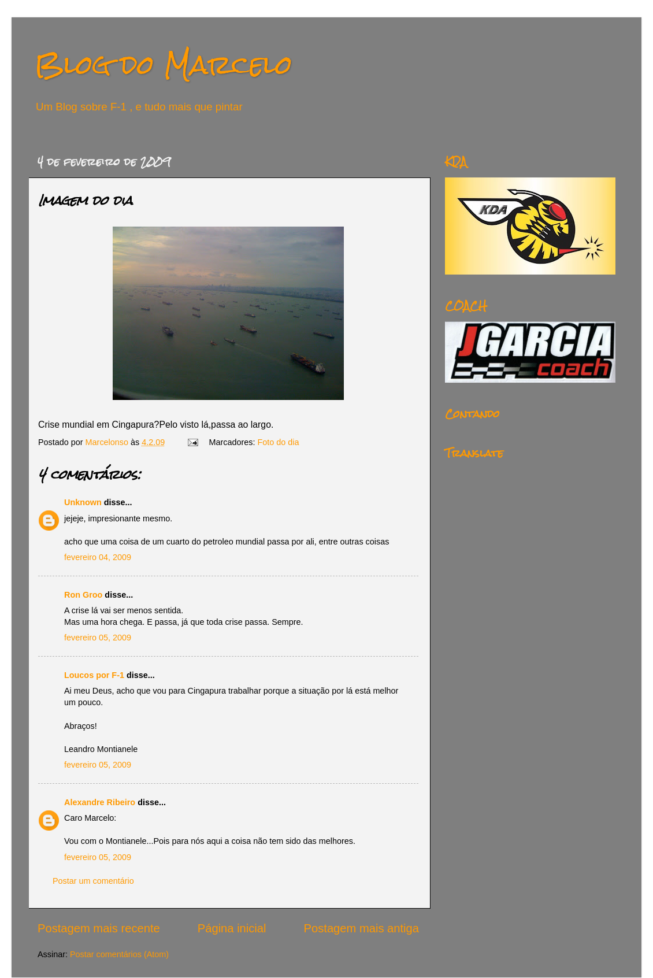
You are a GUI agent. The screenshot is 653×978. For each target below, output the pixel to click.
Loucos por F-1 (94, 675)
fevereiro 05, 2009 (97, 637)
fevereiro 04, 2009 (97, 557)
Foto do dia (278, 442)
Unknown (83, 502)
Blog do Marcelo (163, 64)
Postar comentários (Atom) (119, 954)
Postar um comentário (93, 881)
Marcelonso (108, 442)
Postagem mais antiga (361, 928)
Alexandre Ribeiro (99, 802)
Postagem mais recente (99, 928)
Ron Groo (83, 594)
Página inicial (232, 928)
